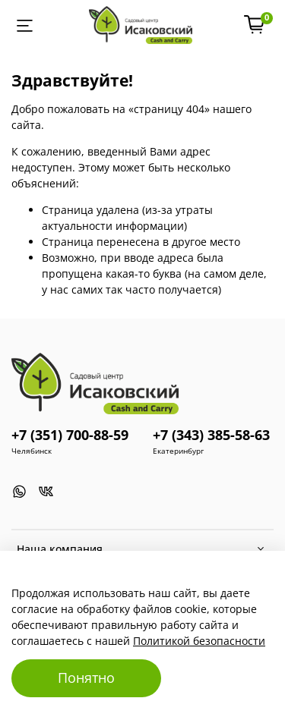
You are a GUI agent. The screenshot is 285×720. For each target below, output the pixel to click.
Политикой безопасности (199, 641)
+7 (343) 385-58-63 (211, 435)
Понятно (86, 677)
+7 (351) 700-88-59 (69, 435)
